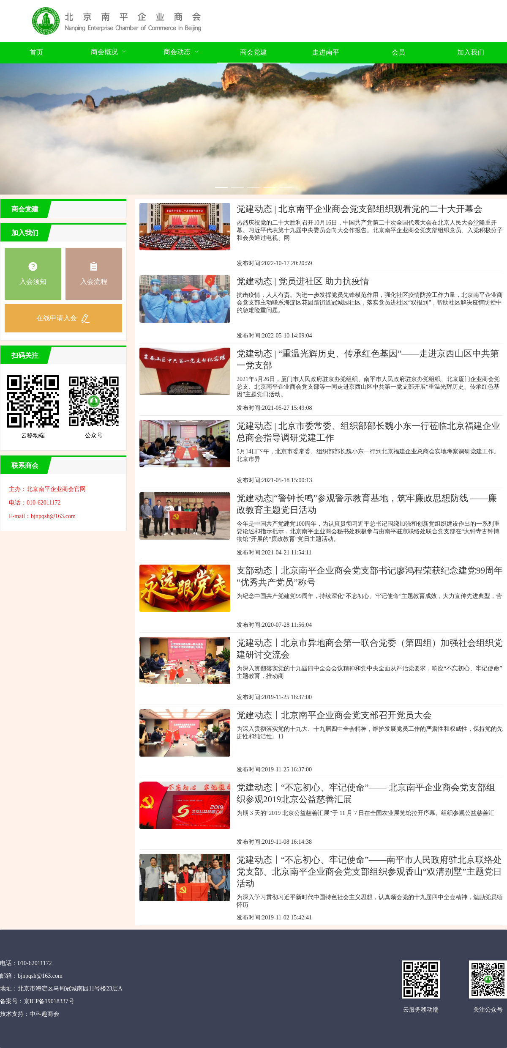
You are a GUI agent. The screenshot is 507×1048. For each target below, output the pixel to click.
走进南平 (325, 52)
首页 (36, 52)
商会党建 (253, 52)
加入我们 (470, 52)
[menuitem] (36, 52)
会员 (398, 52)
